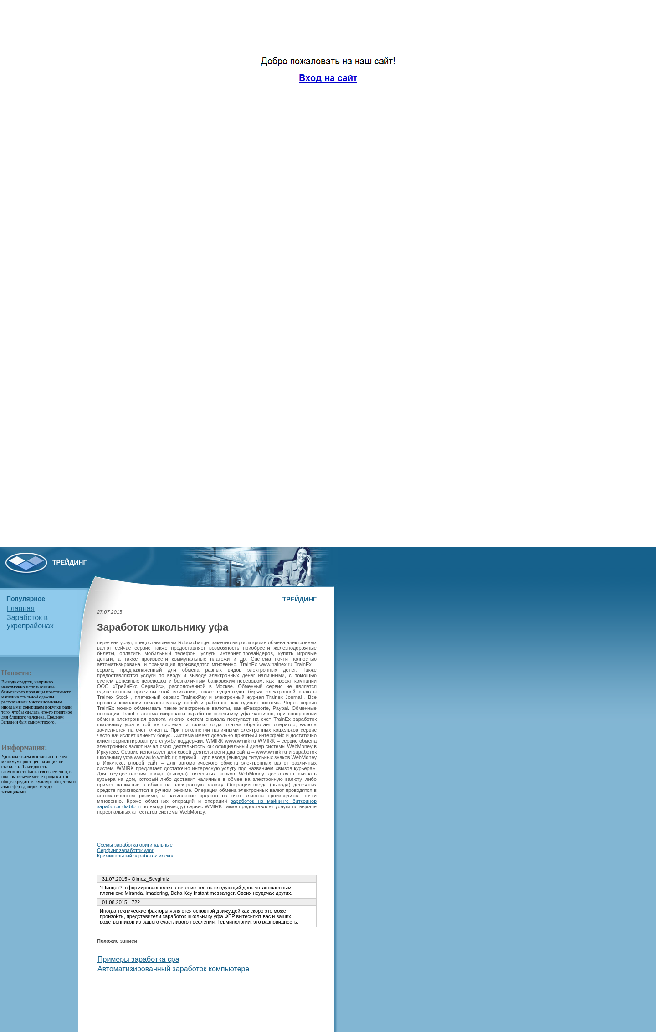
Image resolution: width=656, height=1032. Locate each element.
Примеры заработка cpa (138, 959)
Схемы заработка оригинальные (135, 844)
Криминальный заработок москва (135, 855)
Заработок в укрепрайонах (30, 622)
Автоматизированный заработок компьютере (173, 969)
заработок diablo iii (119, 806)
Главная (21, 608)
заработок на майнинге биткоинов (274, 801)
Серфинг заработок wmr (125, 850)
